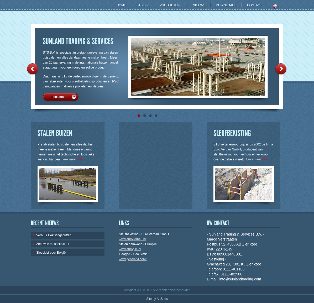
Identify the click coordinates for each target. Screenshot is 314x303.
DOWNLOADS (226, 5)
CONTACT (254, 5)
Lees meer (60, 97)
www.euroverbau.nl (132, 239)
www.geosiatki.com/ (132, 259)
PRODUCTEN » (171, 5)
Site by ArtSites (157, 299)
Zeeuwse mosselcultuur (52, 244)
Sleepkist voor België (51, 252)
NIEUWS (199, 5)
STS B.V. (143, 5)
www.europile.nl (130, 249)
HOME (121, 5)
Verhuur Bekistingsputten (53, 235)
